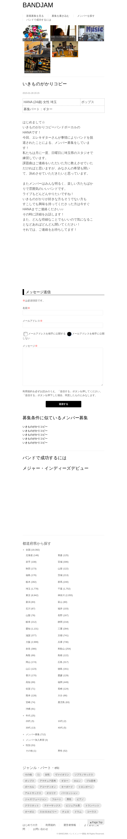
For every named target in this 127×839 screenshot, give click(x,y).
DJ (38, 774)
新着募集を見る (35, 15)
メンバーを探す (86, 15)
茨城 (60, 575)
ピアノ (80, 799)
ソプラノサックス (84, 774)
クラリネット (32, 805)
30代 (28, 727)
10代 (60, 721)
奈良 (28, 648)
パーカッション (69, 793)
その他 (29, 750)
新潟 (28, 602)
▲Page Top (95, 822)
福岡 (60, 682)
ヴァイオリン (62, 774)
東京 (28, 595)
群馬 (60, 582)
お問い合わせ (40, 829)
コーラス (91, 811)
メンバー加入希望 (35, 740)
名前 (25, 308)
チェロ (65, 811)
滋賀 (28, 635)
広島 (60, 662)
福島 (28, 575)
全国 (28, 549)
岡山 (28, 662)
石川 (28, 608)
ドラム (78, 811)
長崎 (60, 688)
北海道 (29, 555)
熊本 (28, 695)
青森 (60, 555)
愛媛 (60, 675)
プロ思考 (91, 780)
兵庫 (60, 642)
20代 (28, 721)
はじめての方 (30, 825)
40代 (60, 727)
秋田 (28, 568)
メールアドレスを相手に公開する (47, 333)
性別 (28, 745)
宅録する (27, 56)
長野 (60, 615)
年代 (28, 715)
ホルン (77, 780)
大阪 (28, 642)
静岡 (60, 622)
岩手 (28, 562)
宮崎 (28, 702)
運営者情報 (70, 825)
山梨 (28, 615)
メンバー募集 (33, 734)
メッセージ (29, 345)
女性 (47, 774)
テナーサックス (52, 805)
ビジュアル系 (73, 805)
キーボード (67, 786)
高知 (28, 682)
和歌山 (61, 648)
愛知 (28, 628)
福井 (60, 608)
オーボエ (29, 811)
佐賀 (28, 688)
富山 (60, 602)
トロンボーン (85, 786)
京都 (60, 635)
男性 (60, 750)
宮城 (60, 562)
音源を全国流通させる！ (34, 72)
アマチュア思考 (48, 780)
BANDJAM (38, 5)
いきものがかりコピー (35, 426)
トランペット (92, 805)
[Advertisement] (63, 261)
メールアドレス (31, 320)
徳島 (60, 669)
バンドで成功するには (38, 19)
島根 (60, 655)
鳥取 (28, 655)
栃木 (28, 582)
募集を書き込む (60, 15)
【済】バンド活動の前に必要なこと (62, 38)
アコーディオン (48, 786)
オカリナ (51, 793)
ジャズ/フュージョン (35, 799)
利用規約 (28, 391)
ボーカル (29, 786)
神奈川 (61, 595)
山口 (28, 669)
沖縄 (28, 708)
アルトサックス (33, 793)
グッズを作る (28, 40)
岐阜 (28, 622)
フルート (56, 799)
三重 (60, 628)
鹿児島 (61, 702)
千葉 (60, 588)
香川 (28, 675)
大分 (60, 695)
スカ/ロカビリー (48, 811)
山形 (60, 568)
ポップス (29, 780)
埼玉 (28, 588)
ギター (64, 780)
